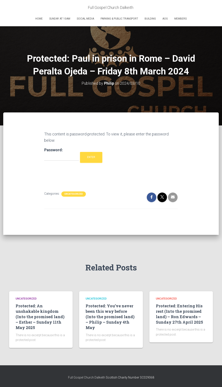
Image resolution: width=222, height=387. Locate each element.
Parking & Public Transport (119, 18)
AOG (165, 18)
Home (39, 18)
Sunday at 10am (59, 18)
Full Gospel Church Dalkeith (87, 377)
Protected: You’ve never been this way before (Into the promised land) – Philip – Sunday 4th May (110, 316)
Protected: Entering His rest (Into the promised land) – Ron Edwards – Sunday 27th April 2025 (179, 314)
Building (150, 18)
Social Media (85, 18)
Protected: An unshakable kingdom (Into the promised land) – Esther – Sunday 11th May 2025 (40, 316)
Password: (61, 154)
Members (180, 18)
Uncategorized (73, 194)
